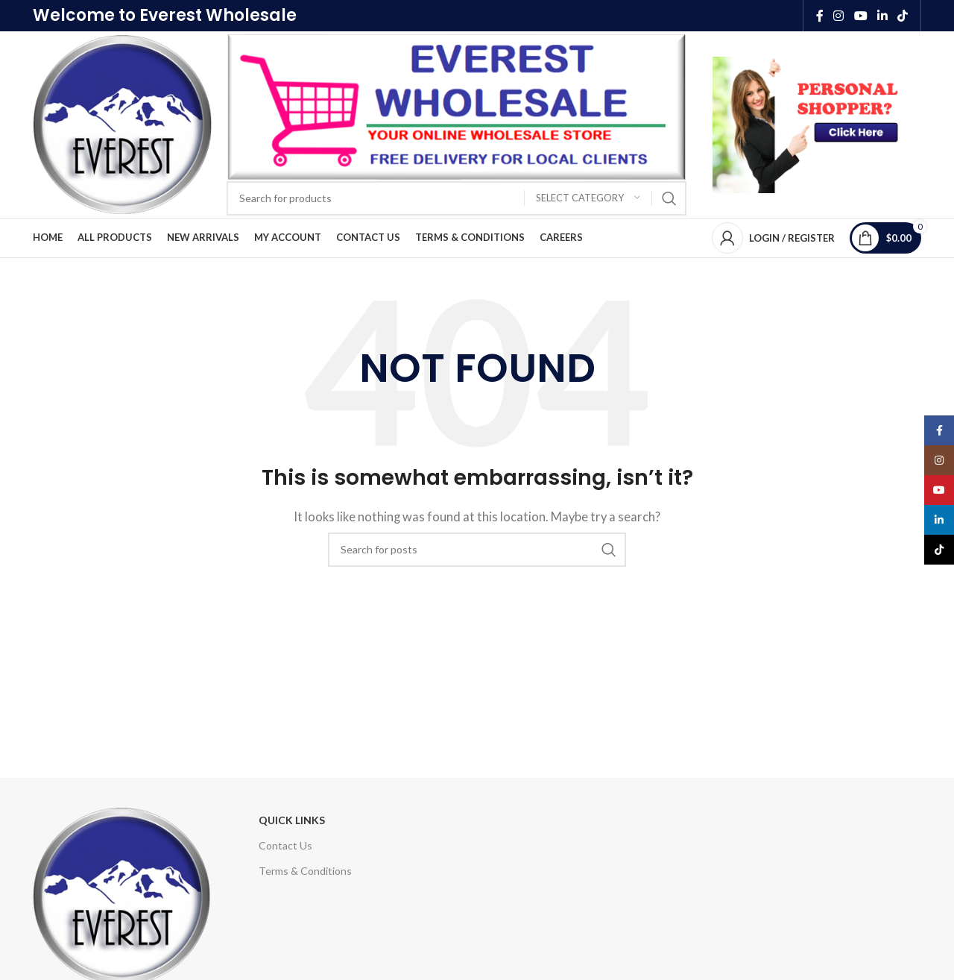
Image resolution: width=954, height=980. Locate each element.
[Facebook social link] (819, 15)
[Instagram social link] (839, 15)
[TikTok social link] (903, 15)
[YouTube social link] (860, 15)
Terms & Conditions (305, 870)
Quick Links (292, 820)
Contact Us (285, 845)
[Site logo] (122, 123)
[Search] (456, 198)
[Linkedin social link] (882, 15)
